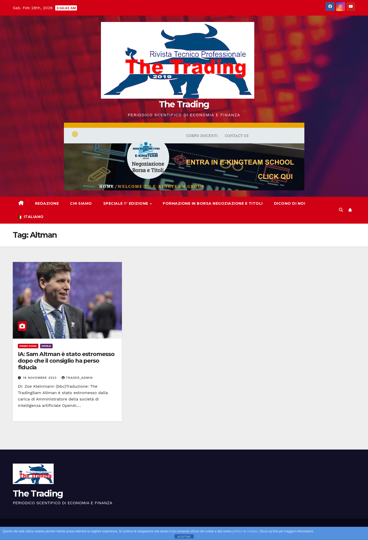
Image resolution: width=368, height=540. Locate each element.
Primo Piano (28, 345)
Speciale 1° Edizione (126, 203)
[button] (341, 210)
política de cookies (245, 531)
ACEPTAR (183, 536)
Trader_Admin (77, 378)
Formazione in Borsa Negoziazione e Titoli (213, 203)
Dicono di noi (289, 203)
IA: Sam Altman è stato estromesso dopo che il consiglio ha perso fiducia (66, 361)
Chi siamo (81, 203)
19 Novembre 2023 (40, 378)
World (46, 345)
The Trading (184, 104)
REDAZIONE (47, 203)
